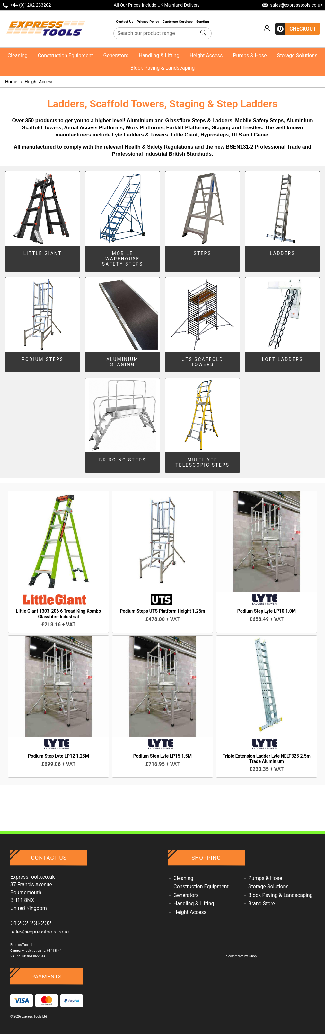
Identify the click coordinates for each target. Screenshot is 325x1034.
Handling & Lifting (159, 55)
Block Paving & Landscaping (162, 68)
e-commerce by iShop (241, 956)
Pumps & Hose (250, 55)
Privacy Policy (148, 22)
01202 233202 (31, 923)
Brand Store (261, 904)
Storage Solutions (297, 55)
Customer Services (177, 22)
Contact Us (125, 22)
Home (11, 81)
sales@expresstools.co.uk (40, 932)
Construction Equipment (65, 55)
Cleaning (18, 55)
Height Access (206, 55)
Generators (115, 55)
